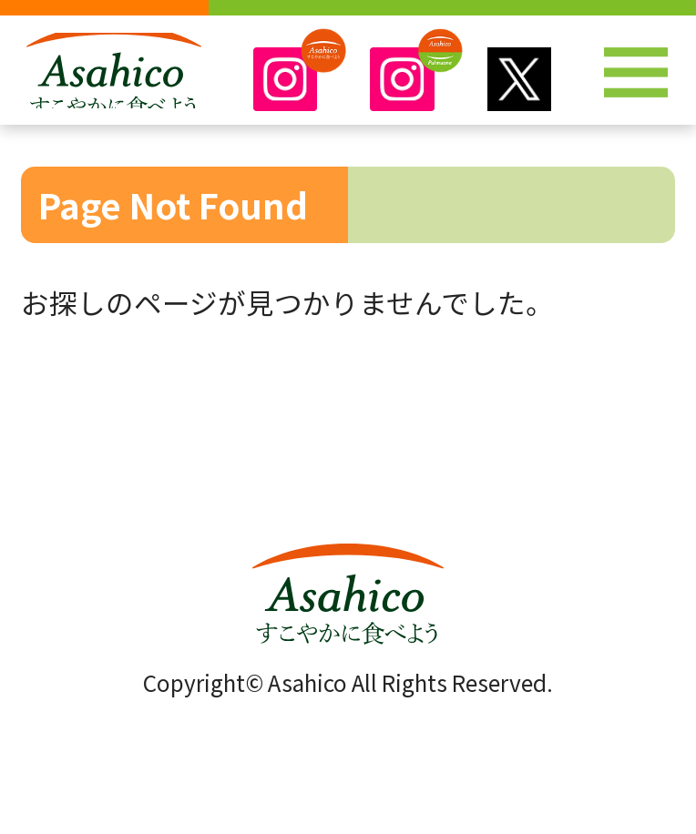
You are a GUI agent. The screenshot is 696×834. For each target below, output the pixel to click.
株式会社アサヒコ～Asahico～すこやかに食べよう (114, 81)
